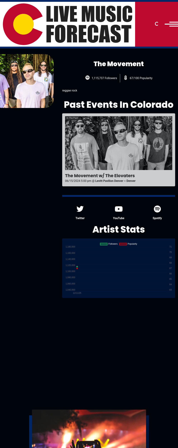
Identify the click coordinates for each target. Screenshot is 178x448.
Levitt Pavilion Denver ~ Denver (115, 181)
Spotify (157, 212)
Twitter (80, 212)
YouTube (118, 212)
